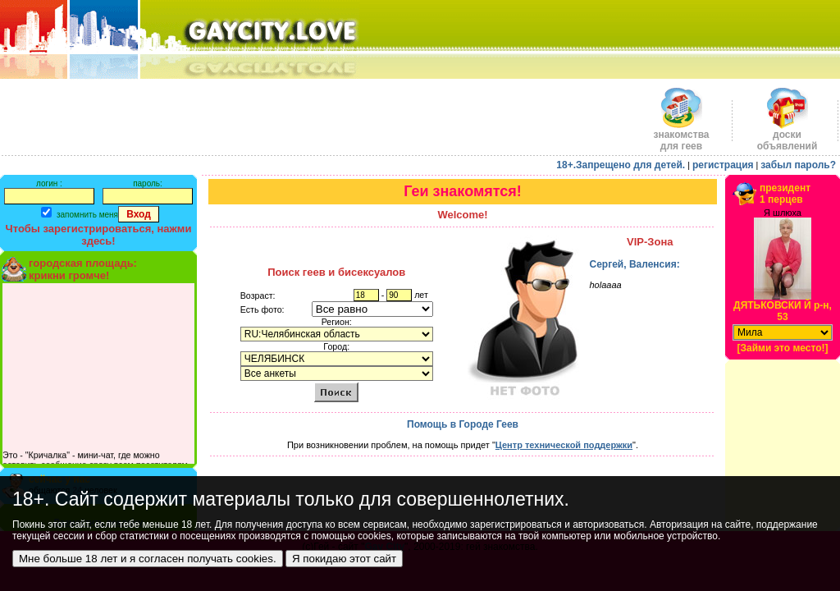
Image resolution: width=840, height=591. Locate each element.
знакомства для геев (681, 136)
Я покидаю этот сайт (344, 558)
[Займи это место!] (782, 348)
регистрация (723, 165)
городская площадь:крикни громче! (83, 269)
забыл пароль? (798, 165)
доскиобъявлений (787, 136)
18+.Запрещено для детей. (620, 165)
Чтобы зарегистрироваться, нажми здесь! (99, 234)
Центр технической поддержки (563, 445)
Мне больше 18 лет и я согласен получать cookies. (147, 558)
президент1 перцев (785, 193)
